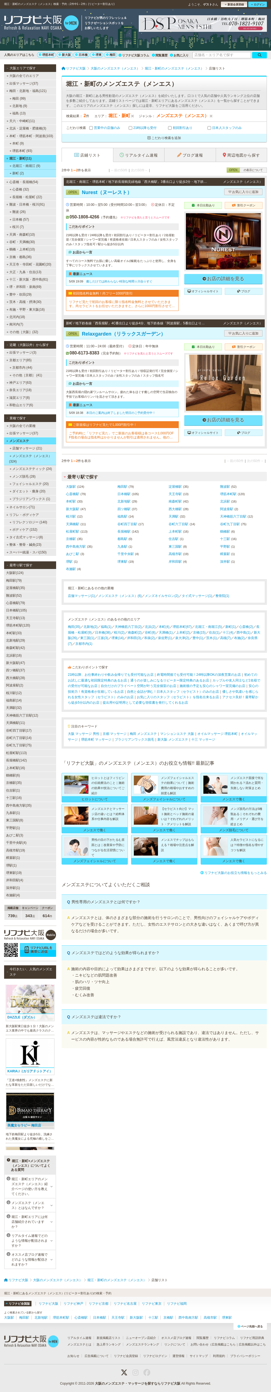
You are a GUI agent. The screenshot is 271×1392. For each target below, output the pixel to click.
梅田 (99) (18, 98)
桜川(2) (119, 632)
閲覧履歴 (160, 55)
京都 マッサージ (114, 734)
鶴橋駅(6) (13, 775)
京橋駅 (71, 539)
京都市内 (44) (21, 367)
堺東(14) (117, 638)
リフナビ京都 (98, 1304)
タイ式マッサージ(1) (197, 596)
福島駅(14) (14, 700)
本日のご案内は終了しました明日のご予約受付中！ (120, 412)
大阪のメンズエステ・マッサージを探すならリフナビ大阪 (137, 1383)
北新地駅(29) (15, 640)
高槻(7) (225, 638)
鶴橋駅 (225, 531)
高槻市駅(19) (15, 850)
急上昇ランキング (109, 1344)
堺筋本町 (46, 54)
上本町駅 (175, 531)
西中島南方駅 (76, 546)
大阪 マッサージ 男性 (83, 734)
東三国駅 (175, 546)
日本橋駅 (124, 494)
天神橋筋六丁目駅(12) (22, 715)
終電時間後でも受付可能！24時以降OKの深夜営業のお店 (199, 675)
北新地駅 (124, 501)
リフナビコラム (224, 1337)
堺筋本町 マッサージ (96, 739)
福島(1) (106, 627)
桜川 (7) (17, 227)
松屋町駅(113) (16, 753)
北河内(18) (16, 317)
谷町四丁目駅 (127, 524)
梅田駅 (122, 487)
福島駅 (122, 516)
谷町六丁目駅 (178, 524)
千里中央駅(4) (16, 843)
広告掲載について (97, 1356)
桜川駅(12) (14, 693)
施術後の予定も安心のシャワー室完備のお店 (212, 686)
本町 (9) (17, 143)
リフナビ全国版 (17, 1303)
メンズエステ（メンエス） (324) (30, 458)
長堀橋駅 (124, 531)
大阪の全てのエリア (23, 76)
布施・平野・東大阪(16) (26, 309)
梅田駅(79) (14, 580)
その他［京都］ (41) (26, 375)
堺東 (97, 54)
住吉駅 (173, 539)
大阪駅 (71, 487)
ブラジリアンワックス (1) (30, 499)
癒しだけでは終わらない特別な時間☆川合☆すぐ (119, 281)
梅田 (111, 54)
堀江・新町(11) (18, 158)
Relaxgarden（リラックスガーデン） (116, 334)
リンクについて (174, 1344)
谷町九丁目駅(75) (18, 745)
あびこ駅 (72, 554)
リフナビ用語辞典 (252, 1337)
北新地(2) (90, 627)
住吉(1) (214, 632)
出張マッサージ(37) (22, 83)
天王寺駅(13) (15, 618)
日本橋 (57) (19, 219)
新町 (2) (17, 173)
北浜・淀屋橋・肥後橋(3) (26, 128)
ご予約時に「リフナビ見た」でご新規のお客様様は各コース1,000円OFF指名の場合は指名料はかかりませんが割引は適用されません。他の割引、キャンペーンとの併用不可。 (121, 435)
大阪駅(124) (15, 573)
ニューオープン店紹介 (141, 1337)
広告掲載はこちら (224, 1344)
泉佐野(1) (165, 638)
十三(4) (228, 632)
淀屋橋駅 (175, 487)
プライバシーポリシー (245, 1356)
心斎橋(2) (246, 627)
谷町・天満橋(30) (21, 242)
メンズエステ (17, 441)
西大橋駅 (175, 509)
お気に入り (179, 55)
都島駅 (122, 539)
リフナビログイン (155, 1356)
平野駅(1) (13, 828)
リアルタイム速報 (79, 1337)
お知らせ (73, 1356)
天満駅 (173, 516)
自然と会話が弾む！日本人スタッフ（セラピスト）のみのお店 (173, 692)
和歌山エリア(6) (20, 405)
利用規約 (219, 1356)
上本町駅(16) (15, 768)
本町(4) (164, 627)
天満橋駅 (72, 524)
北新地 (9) (18, 106)
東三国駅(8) (14, 820)
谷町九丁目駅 (230, 524)
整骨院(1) (222, 596)
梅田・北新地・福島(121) (26, 91)
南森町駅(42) (15, 648)
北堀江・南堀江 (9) (25, 166)
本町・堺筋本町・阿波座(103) (29, 136)
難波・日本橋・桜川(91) (25, 204)
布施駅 (71, 569)
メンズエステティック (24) (31, 469)
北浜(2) (150, 627)
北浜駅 (225, 501)
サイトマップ (199, 1356)
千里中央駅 (125, 554)
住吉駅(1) (13, 790)
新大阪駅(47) (15, 663)
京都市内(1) (84, 644)
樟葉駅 (225, 554)
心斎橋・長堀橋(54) (22, 182)
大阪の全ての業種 (21, 426)
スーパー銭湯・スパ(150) (27, 552)
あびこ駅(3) (14, 835)
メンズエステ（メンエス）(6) (120, 596)
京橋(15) (199, 632)
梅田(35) (74, 627)
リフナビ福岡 (177, 1304)
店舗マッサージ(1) (81, 596)
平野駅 (225, 546)
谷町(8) (150, 632)
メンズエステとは (79, 1344)
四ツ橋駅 (124, 509)
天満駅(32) (14, 708)
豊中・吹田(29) (19, 294)
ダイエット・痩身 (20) (27, 491)
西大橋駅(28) (15, 678)
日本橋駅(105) (16, 610)
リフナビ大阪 (48, 1304)
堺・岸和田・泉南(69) (24, 287)
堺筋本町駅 (228, 494)
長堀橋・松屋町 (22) (26, 197)
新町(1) (230, 627)
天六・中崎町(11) (21, 121)
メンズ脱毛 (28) (23, 476)
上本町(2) (183, 632)
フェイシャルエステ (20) (29, 484)
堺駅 (69, 562)
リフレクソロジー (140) (28, 522)
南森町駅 (175, 501)
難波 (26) (18, 212)
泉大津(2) (182, 638)
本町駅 (71, 501)
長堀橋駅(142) (16, 760)
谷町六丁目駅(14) (18, 738)
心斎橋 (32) (19, 189)
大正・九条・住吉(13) (24, 272)
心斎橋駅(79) (15, 603)
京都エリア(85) (18, 360)
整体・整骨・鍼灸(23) (24, 545)
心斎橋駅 (72, 494)
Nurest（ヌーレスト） (99, 192)
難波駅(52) (14, 595)
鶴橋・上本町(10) (21, 249)
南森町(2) (135, 632)
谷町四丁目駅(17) (18, 730)
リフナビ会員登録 (126, 1356)
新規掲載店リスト (109, 1337)
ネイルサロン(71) (21, 507)
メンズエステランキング (142, 1344)
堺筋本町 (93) (21, 151)
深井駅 (225, 562)
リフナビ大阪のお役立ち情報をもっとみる (233, 873)
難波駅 (225, 487)
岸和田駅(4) (14, 880)
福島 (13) (18, 113)
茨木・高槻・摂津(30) (24, 302)
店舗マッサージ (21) (26, 448)
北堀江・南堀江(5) (208, 627)
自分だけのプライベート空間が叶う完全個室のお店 (138, 686)
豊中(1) (197, 638)
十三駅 (225, 539)
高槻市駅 (175, 554)
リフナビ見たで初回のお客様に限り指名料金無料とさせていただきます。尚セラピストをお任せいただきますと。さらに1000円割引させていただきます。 (122, 304)
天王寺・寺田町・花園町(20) (29, 264)
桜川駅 (71, 516)
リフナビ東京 (152, 1304)
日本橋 (81, 54)
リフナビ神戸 (73, 1304)
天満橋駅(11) (15, 723)
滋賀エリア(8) (18, 398)
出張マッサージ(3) (21, 352)
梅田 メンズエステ (143, 734)
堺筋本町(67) (182, 627)
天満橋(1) (166, 632)
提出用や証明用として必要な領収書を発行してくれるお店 (145, 702)
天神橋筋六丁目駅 (233, 516)
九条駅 (122, 546)
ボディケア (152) (24, 530)
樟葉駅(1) (13, 858)
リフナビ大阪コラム (134, 55)
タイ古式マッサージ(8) (25, 537)
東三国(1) (87, 638)
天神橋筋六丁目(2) (128, 627)
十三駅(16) (14, 798)
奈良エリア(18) (19, 390)
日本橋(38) (103, 632)
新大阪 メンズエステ (172, 739)
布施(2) (239, 638)
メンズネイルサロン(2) (161, 596)
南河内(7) (15, 324)
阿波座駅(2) (14, 685)
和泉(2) (149, 638)
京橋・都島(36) (19, 257)
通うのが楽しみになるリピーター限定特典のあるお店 (169, 680)
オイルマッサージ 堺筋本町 (217, 734)
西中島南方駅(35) (18, 805)
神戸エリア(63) (19, 383)
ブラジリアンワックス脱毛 (134, 739)
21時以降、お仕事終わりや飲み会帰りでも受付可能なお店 (111, 675)
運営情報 (178, 1356)
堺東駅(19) (14, 873)
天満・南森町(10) (21, 234)
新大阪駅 (72, 509)
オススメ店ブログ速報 (176, 1337)
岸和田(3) (134, 638)
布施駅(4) (13, 895)
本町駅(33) (14, 633)
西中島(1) (243, 632)
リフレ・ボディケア (22, 515)
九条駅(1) (13, 813)
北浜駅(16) (14, 655)
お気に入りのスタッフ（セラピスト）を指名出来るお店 (178, 697)
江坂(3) (102, 638)
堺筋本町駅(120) (18, 625)
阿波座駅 (226, 509)
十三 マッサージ (203, 739)
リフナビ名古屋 (125, 1304)
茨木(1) (211, 638)
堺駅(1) (11, 865)
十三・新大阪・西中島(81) (27, 279)
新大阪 (65, 54)
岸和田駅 (175, 562)
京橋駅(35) (14, 783)
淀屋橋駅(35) (15, 588)
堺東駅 (122, 562)
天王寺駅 (175, 494)
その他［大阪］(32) (22, 332)
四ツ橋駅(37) (15, 670)
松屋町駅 (72, 531)
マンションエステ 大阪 (177, 734)
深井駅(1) (13, 888)
